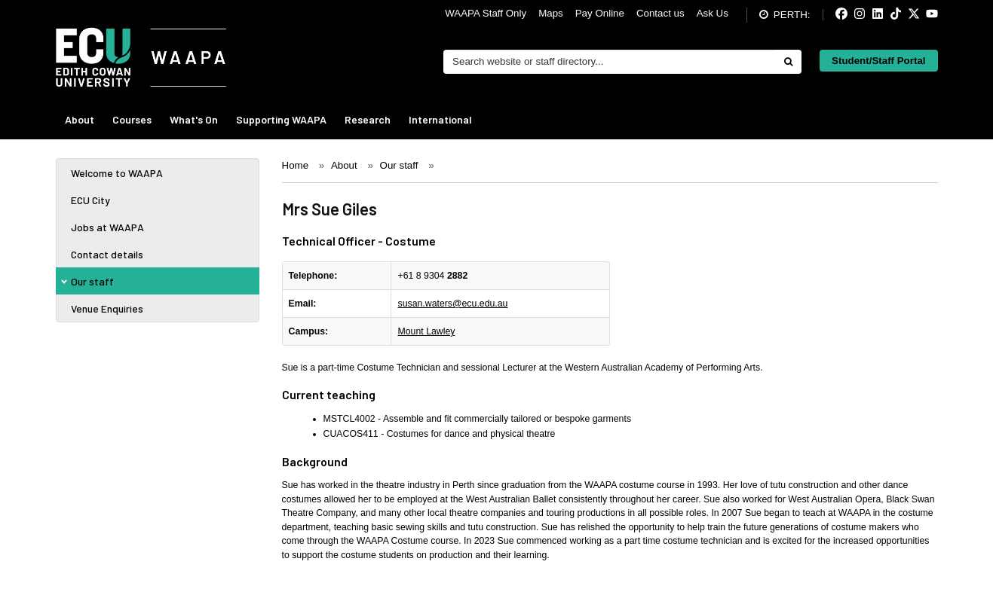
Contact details (107, 254)
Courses (132, 119)
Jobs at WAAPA (107, 227)
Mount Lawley (426, 331)
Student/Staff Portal (878, 60)
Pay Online (599, 13)
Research (368, 119)
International (440, 119)
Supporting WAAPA (281, 119)
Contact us (660, 13)
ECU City (90, 200)
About (79, 119)
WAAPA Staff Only (485, 13)
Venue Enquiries (107, 308)
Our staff (92, 281)
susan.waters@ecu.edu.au (452, 303)
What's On (194, 119)
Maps (550, 13)
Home (295, 165)
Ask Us (712, 13)
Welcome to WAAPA (117, 172)
